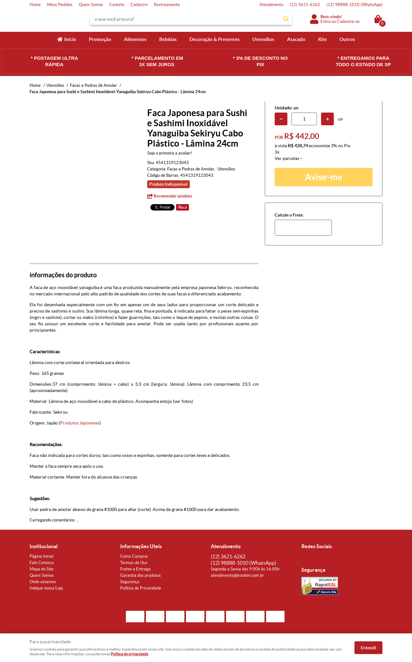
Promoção (100, 39)
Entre (325, 21)
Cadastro (139, 4)
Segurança (129, 581)
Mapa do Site (41, 569)
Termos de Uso (133, 562)
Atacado (296, 39)
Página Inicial (41, 556)
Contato (116, 4)
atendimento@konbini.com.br (237, 575)
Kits (322, 39)
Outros (347, 39)
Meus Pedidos (59, 4)
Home (35, 4)
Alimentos (135, 39)
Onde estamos (43, 581)
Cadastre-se (348, 21)
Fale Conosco (42, 562)
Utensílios (263, 39)
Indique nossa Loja (46, 588)
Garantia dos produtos (140, 575)
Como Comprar (134, 556)
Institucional (44, 546)
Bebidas (168, 39)
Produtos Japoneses (80, 422)
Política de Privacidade (140, 588)
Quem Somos (91, 4)
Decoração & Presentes (214, 39)
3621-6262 (305, 4)
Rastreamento (167, 4)
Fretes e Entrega (135, 569)
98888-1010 (354, 4)
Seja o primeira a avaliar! (169, 153)
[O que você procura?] (286, 19)
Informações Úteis (141, 546)
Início (70, 39)
